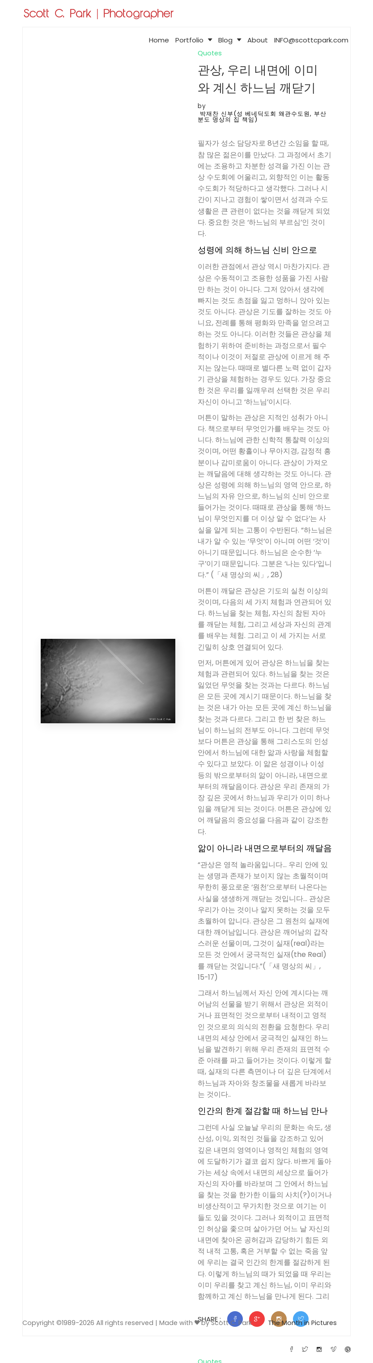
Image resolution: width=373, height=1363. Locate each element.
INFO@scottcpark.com (311, 40)
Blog (229, 40)
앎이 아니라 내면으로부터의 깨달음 (264, 850)
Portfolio (193, 40)
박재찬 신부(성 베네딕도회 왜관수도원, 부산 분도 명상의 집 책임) (263, 116)
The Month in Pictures (302, 1322)
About (257, 40)
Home (159, 40)
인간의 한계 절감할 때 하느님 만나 (261, 1119)
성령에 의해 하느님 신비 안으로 (260, 250)
